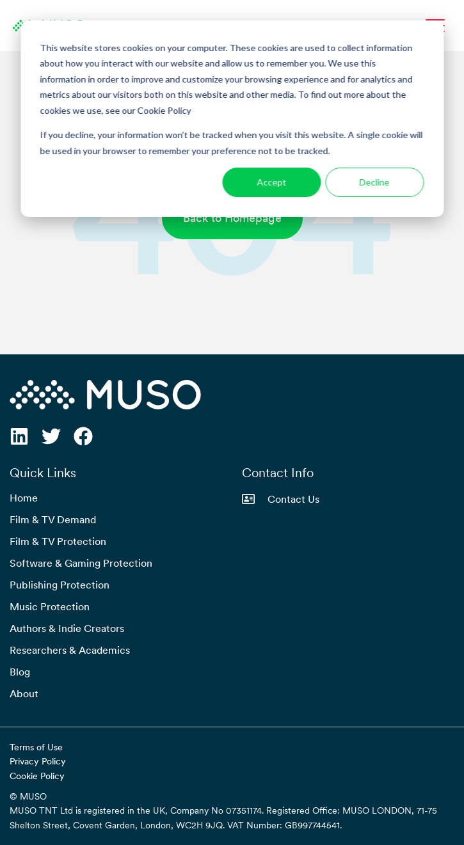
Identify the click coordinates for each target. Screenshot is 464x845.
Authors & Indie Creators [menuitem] (67, 628)
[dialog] (232, 118)
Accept (271, 182)
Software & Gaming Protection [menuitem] (81, 563)
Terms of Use (36, 747)
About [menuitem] (24, 693)
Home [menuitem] (24, 497)
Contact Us (280, 499)
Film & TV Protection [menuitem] (58, 541)
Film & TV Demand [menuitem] (53, 519)
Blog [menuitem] (20, 671)
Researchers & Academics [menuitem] (70, 650)
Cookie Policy (37, 776)
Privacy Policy (38, 761)
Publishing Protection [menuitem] (59, 584)
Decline (375, 182)
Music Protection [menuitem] (50, 606)
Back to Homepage (232, 217)
